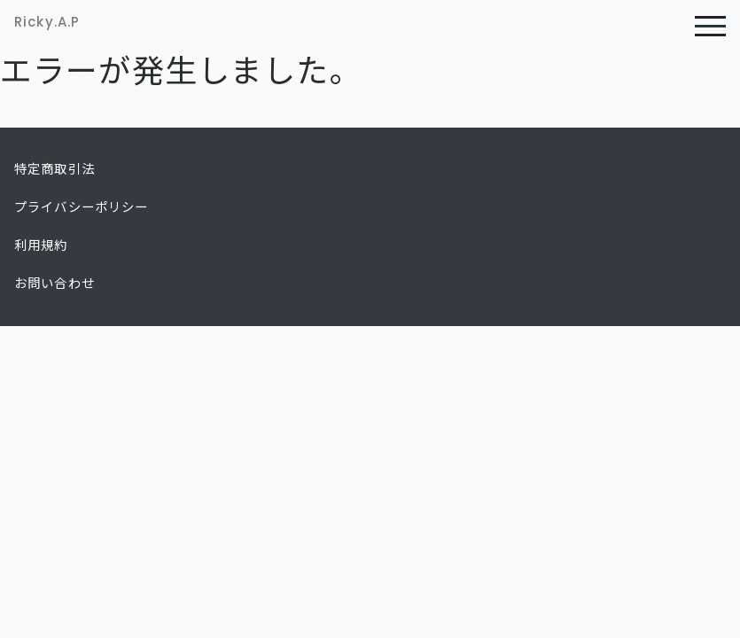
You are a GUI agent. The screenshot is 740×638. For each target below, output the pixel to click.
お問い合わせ (54, 283)
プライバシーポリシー (81, 207)
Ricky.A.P (47, 21)
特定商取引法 (54, 169)
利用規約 (41, 245)
